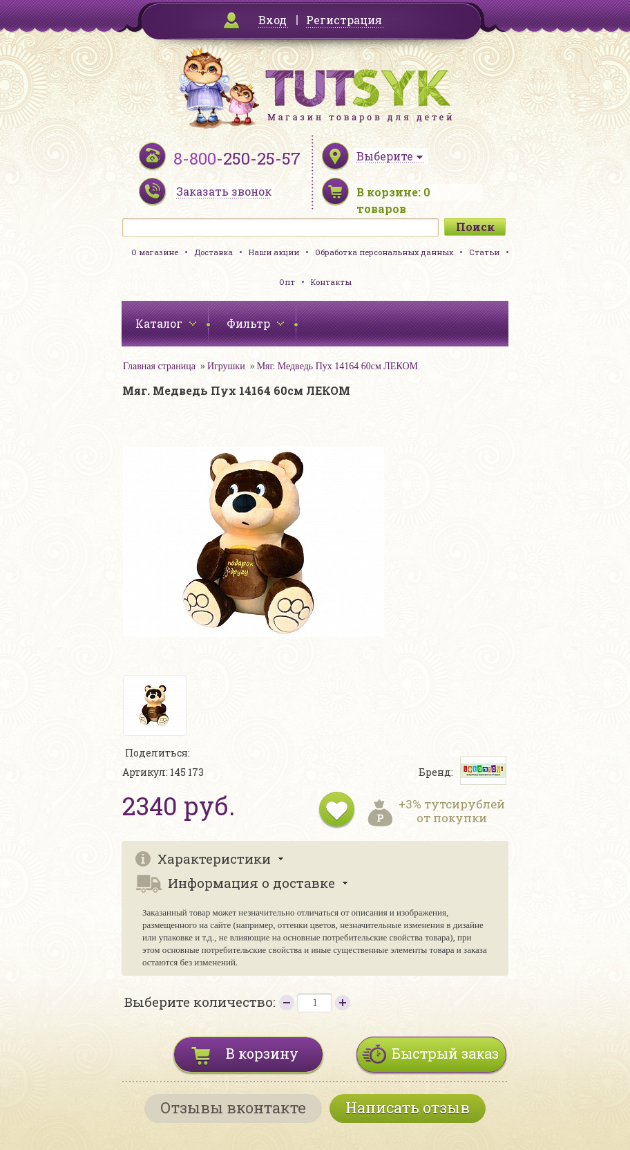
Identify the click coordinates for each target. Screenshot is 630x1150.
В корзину (262, 1053)
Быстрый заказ (445, 1053)
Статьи (484, 252)
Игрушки (226, 366)
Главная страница (159, 366)
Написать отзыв (407, 1107)
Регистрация (344, 19)
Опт (287, 282)
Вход (272, 19)
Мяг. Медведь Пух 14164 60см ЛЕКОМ (337, 366)
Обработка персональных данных (384, 252)
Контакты (331, 282)
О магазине (154, 252)
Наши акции (274, 252)
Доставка (213, 252)
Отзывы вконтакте (233, 1107)
